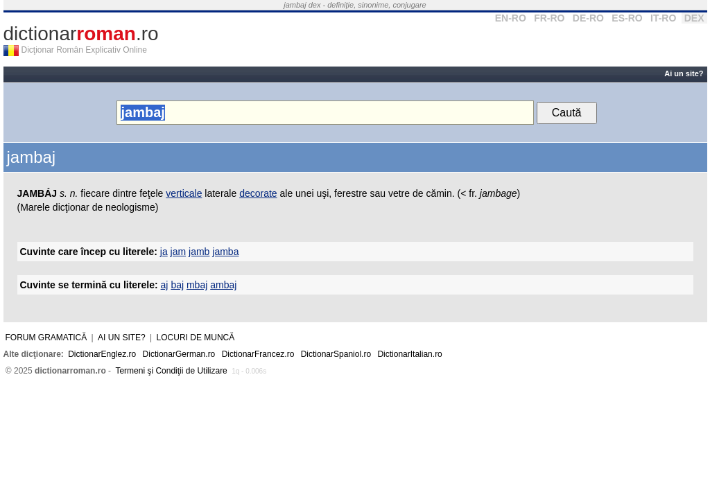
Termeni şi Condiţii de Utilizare (171, 371)
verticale (184, 193)
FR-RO (549, 18)
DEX (694, 18)
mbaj (197, 284)
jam (179, 251)
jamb (199, 251)
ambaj (223, 284)
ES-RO (627, 18)
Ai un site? (683, 73)
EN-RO (510, 18)
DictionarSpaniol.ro (336, 354)
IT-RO (663, 18)
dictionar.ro (81, 33)
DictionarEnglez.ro (102, 354)
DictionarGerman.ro (179, 354)
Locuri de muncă (196, 337)
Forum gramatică (46, 337)
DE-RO (588, 18)
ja (164, 251)
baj (177, 284)
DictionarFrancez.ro (258, 354)
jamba (225, 251)
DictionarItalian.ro (409, 354)
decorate (258, 193)
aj (164, 284)
